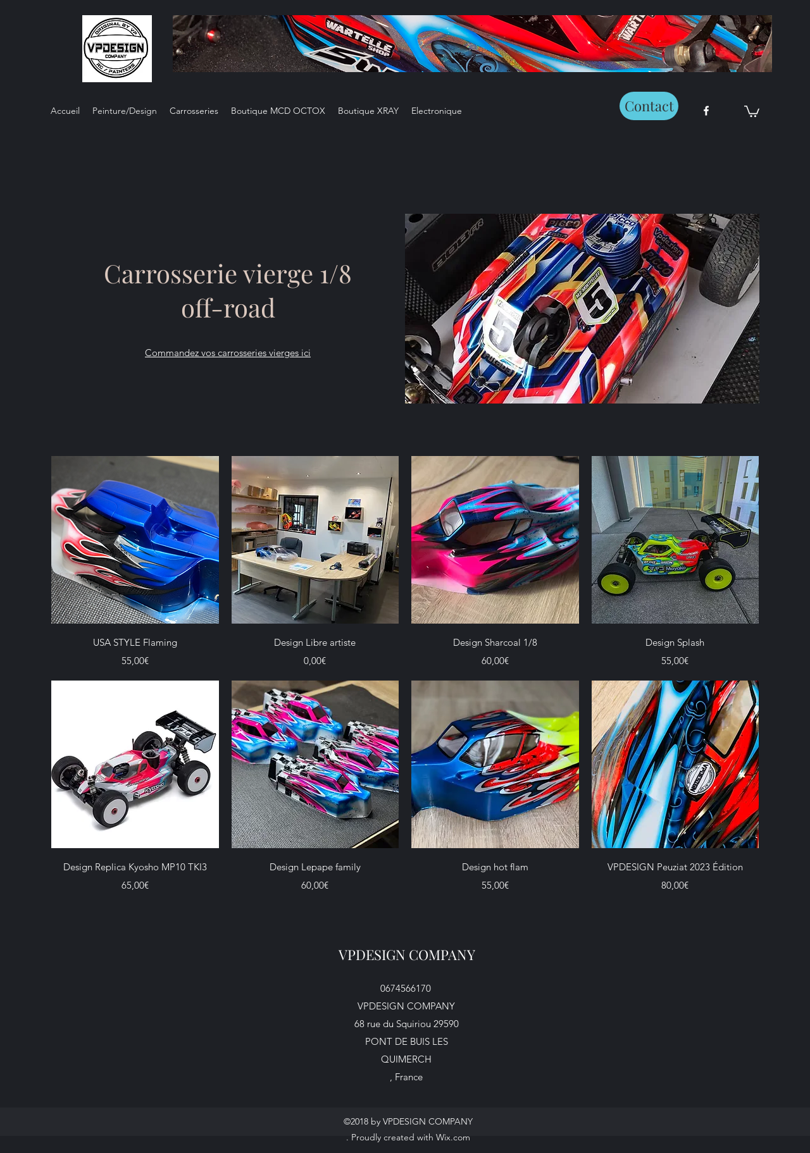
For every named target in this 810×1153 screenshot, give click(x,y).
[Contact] (649, 106)
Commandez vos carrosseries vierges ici (228, 353)
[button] (751, 110)
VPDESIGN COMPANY (407, 954)
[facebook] (706, 110)
